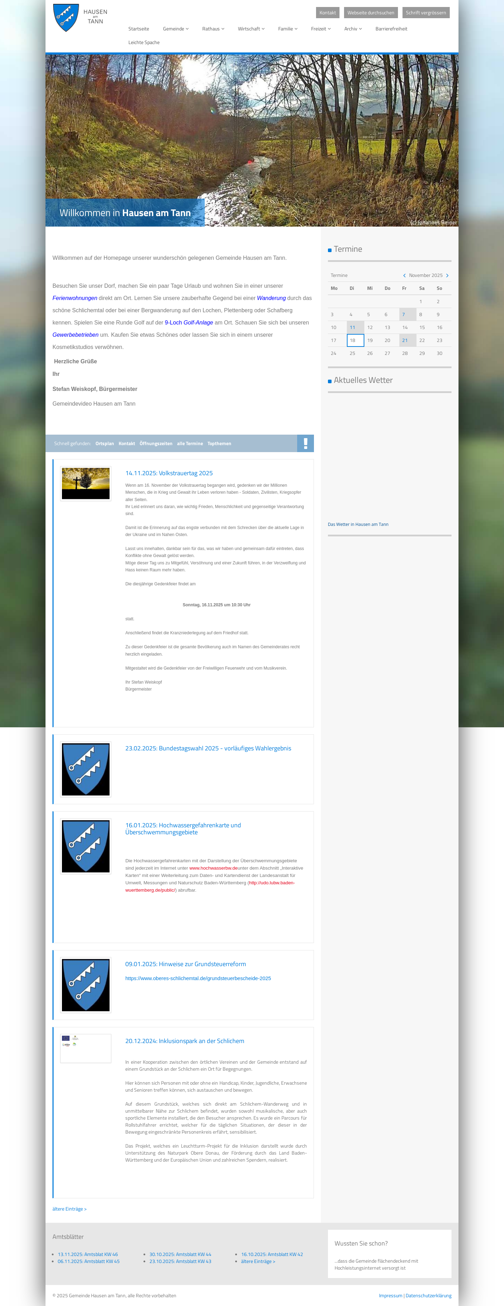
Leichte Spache (144, 42)
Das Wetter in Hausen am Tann (358, 524)
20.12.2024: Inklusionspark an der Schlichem (184, 1040)
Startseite (138, 28)
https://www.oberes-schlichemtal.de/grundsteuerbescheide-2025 (198, 978)
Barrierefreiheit (391, 28)
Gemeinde (177, 28)
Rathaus (214, 28)
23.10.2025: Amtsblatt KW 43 (180, 1261)
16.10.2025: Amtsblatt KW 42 (272, 1254)
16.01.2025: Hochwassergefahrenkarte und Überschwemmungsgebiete (183, 828)
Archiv (354, 28)
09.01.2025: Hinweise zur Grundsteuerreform (185, 964)
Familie (289, 28)
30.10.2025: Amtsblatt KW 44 (180, 1254)
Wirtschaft (252, 28)
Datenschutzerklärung (428, 1295)
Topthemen (219, 443)
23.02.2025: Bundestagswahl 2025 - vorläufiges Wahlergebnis (208, 748)
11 (352, 327)
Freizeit (322, 28)
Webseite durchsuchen (371, 12)
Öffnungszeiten (156, 443)
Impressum (390, 1295)
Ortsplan (105, 443)
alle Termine (190, 443)
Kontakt (328, 12)
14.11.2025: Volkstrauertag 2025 (169, 473)
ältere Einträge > (69, 1208)
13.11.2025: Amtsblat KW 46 (88, 1254)
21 (405, 340)
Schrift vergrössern (426, 12)
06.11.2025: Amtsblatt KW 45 (89, 1261)
